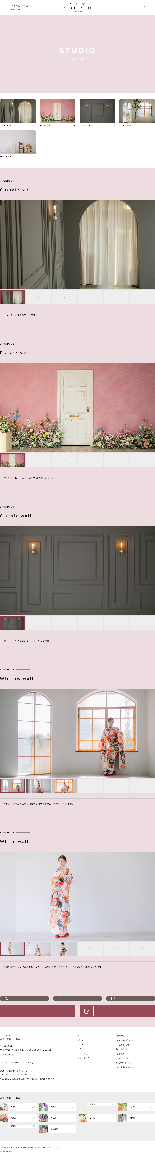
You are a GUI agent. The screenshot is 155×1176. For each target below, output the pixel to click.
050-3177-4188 (12, 1090)
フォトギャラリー (86, 1073)
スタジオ (82, 1064)
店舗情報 (120, 1051)
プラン (81, 1055)
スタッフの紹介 (31, 1003)
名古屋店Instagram (124, 1082)
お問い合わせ (44, 1023)
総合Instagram (122, 1078)
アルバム (82, 1069)
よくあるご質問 (84, 1003)
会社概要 (120, 1069)
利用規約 (120, 1064)
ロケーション (84, 1060)
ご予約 (124, 1023)
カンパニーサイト (124, 1073)
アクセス (137, 1003)
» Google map (6, 1069)
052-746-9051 (11, 1077)
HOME (80, 1051)
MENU (145, 7)
